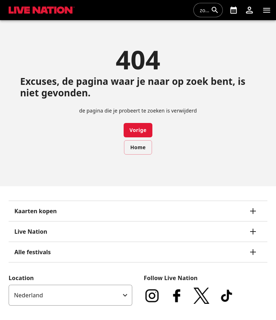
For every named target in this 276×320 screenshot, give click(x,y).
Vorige (138, 130)
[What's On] (234, 10)
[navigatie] (266, 10)
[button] (249, 10)
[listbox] (70, 295)
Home (138, 147)
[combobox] (204, 10)
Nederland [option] (28, 295)
